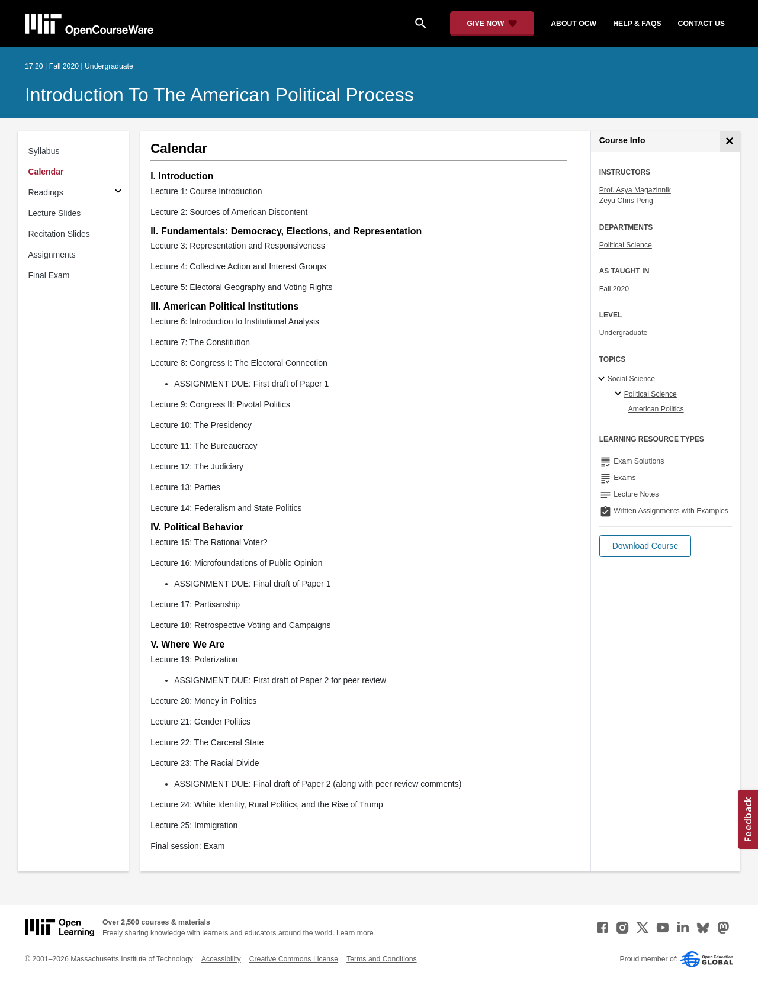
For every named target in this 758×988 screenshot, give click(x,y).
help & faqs (637, 24)
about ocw (573, 24)
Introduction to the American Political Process (219, 94)
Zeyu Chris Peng (626, 201)
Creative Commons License (293, 959)
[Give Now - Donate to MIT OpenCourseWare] (492, 23)
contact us (701, 24)
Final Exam (49, 275)
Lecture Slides (54, 213)
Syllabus (44, 151)
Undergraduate (623, 333)
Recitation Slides (59, 234)
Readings (45, 192)
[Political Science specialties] (620, 394)
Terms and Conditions (381, 959)
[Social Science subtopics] (603, 379)
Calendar (46, 171)
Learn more (355, 933)
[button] (645, 546)
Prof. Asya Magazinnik (635, 190)
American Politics (656, 409)
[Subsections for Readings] (118, 193)
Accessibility (221, 959)
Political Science (625, 245)
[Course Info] (730, 141)
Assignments (52, 254)
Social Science (631, 379)
